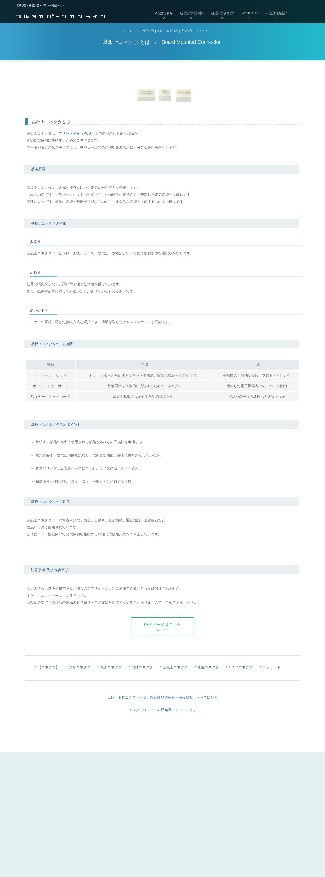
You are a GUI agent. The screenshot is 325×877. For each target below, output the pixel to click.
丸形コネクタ (111, 667)
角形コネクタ (79, 667)
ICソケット (271, 667)
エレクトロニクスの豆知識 (136, 31)
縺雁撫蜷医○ (274, 9)
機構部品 (187, 31)
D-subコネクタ (241, 667)
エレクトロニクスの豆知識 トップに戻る (162, 710)
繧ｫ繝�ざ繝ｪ (221, 9)
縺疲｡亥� (163, 13)
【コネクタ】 (48, 667)
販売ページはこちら (162, 626)
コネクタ (201, 31)
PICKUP (249, 13)
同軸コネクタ (142, 667)
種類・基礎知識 (167, 31)
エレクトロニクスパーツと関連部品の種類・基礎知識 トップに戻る (162, 697)
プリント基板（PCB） (77, 133)
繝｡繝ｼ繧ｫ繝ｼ (190, 9)
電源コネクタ (208, 667)
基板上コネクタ (175, 667)
